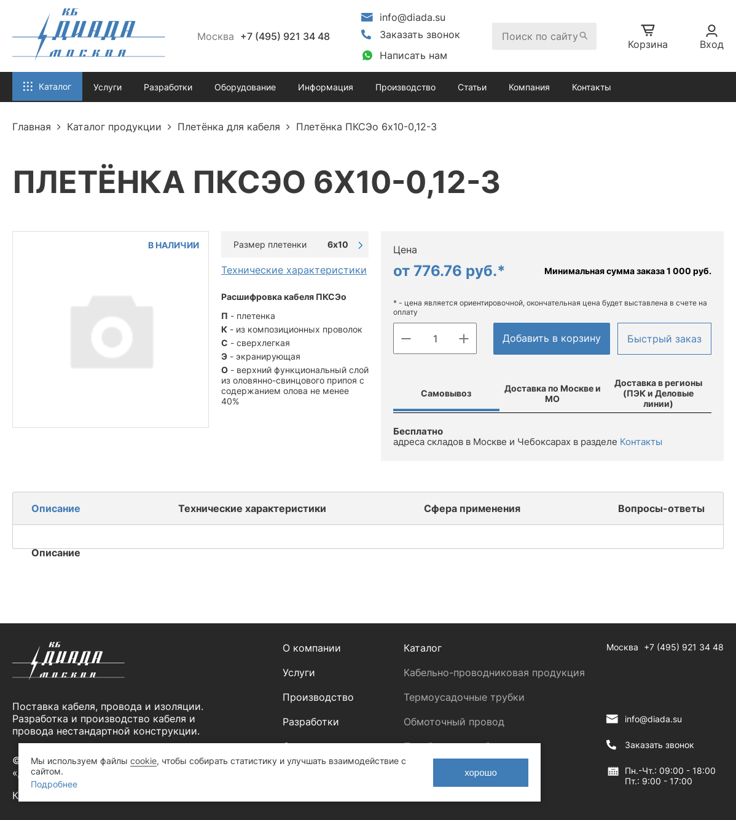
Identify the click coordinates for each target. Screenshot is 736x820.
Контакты (591, 87)
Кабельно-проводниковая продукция (494, 672)
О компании (312, 648)
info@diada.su (412, 17)
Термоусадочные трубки (464, 697)
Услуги (299, 672)
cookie (143, 760)
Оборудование (245, 87)
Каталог (423, 648)
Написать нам (413, 55)
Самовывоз (446, 393)
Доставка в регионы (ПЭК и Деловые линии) (658, 393)
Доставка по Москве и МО (552, 393)
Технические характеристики (294, 270)
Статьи (472, 87)
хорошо (480, 772)
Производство (405, 87)
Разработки (311, 722)
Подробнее (54, 784)
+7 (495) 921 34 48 (285, 36)
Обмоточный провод (454, 722)
